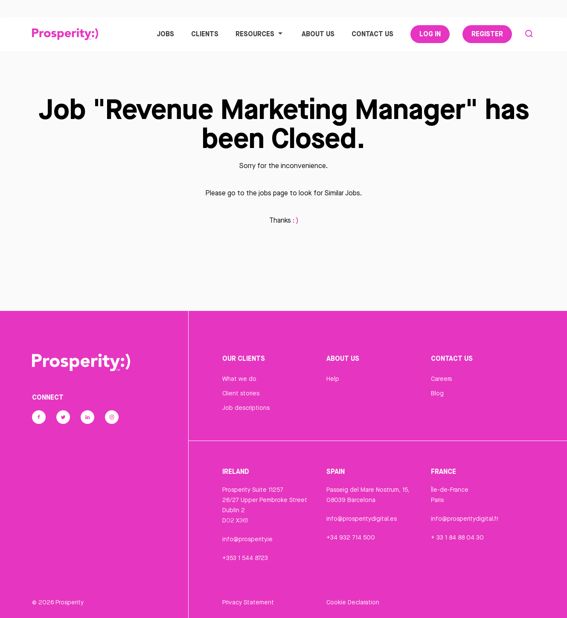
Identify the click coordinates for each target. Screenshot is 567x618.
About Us (318, 33)
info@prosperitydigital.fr (464, 518)
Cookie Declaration (352, 602)
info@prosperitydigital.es (361, 518)
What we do (239, 379)
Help (332, 379)
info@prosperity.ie (247, 539)
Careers (441, 379)
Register (487, 33)
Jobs (165, 33)
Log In (430, 33)
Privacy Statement (248, 602)
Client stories (240, 393)
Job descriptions (246, 408)
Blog (437, 393)
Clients (204, 33)
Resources (260, 33)
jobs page (273, 193)
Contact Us (372, 33)
